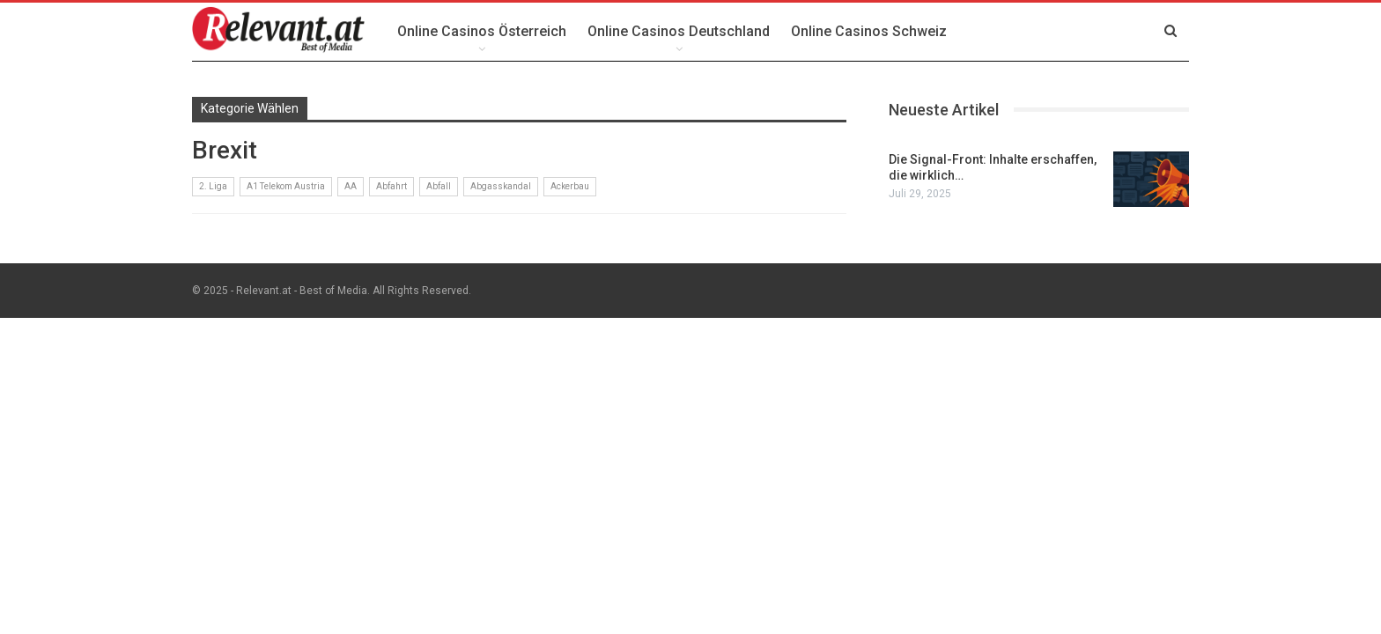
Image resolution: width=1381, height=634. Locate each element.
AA (350, 186)
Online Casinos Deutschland (678, 31)
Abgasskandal (500, 186)
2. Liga (213, 186)
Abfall (438, 186)
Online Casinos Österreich (481, 31)
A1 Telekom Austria (286, 186)
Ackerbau (569, 186)
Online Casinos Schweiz (869, 31)
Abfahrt (391, 186)
